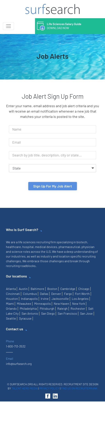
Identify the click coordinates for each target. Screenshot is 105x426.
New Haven (61, 303)
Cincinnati (13, 293)
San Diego (48, 313)
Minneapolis (42, 303)
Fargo (68, 293)
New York (78, 303)
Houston (12, 298)
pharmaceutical (69, 247)
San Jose (86, 313)
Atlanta (11, 289)
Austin (23, 289)
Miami (10, 303)
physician (88, 247)
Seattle (11, 318)
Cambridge (67, 289)
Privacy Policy (49, 388)
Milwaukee (24, 303)
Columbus (30, 293)
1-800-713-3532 (16, 346)
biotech (82, 242)
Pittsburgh (47, 308)
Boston (52, 289)
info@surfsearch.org (19, 363)
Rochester (78, 308)
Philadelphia (28, 308)
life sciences (27, 242)
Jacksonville (60, 298)
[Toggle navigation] (8, 26)
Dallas (44, 293)
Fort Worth (82, 293)
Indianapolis (29, 298)
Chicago (83, 289)
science (17, 251)
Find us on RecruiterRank (79, 388)
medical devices (46, 247)
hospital (28, 247)
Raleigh (62, 308)
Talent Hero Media (25, 388)
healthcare (13, 247)
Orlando (11, 308)
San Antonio (30, 313)
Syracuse (25, 318)
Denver (56, 293)
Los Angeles (80, 298)
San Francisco (67, 313)
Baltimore (37, 289)
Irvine (45, 298)
